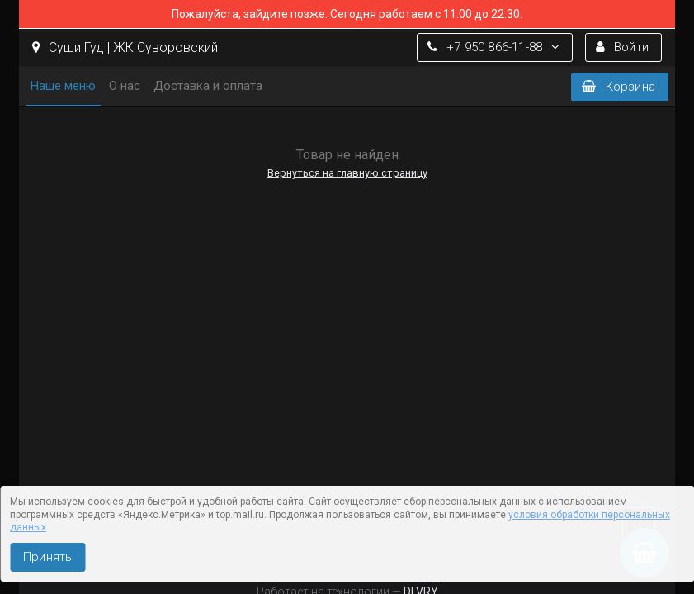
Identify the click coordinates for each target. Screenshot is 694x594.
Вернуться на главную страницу (347, 173)
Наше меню (63, 85)
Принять (47, 556)
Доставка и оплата (207, 85)
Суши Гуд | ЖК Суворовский (125, 47)
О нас (124, 85)
